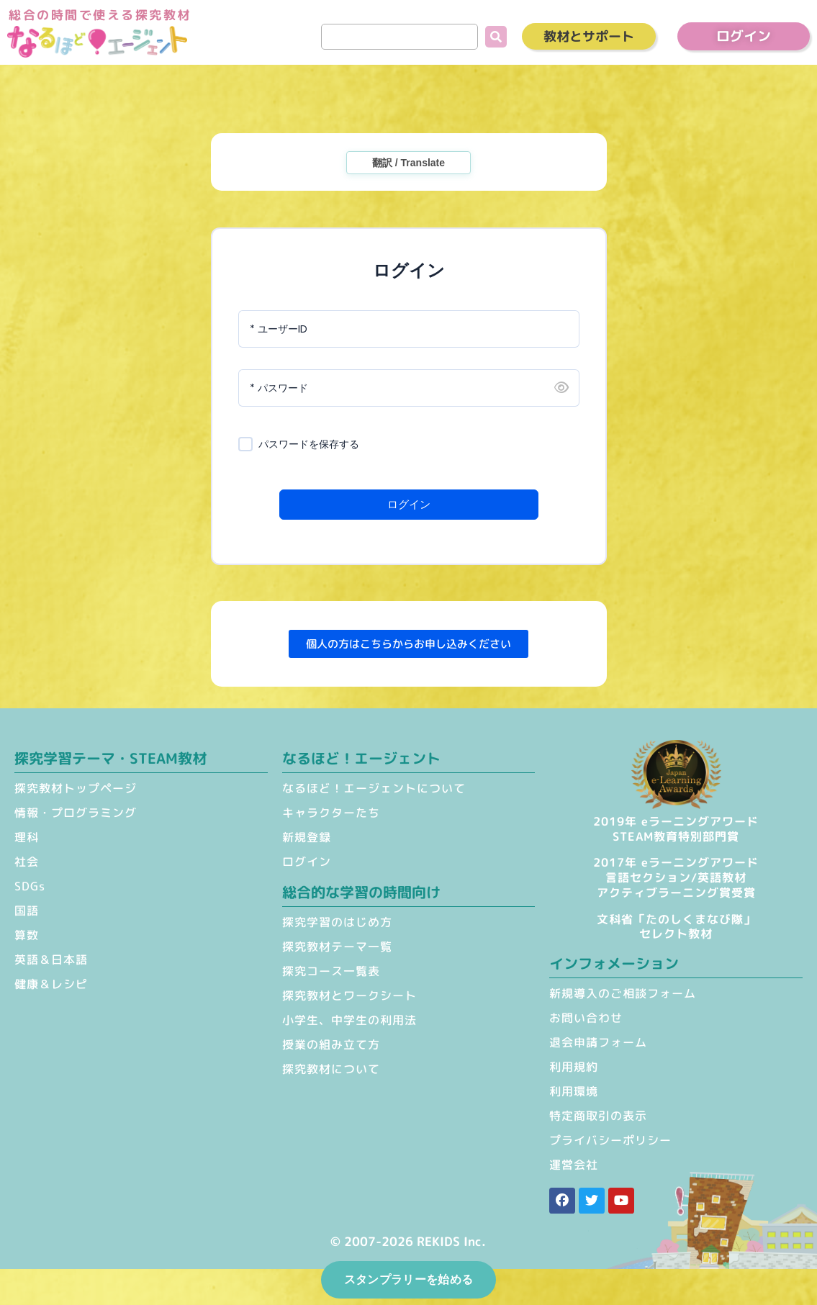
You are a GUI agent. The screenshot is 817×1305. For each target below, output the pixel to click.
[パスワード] (408, 388)
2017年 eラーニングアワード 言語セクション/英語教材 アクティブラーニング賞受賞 (676, 877)
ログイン (408, 504)
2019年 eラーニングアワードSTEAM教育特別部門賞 (676, 828)
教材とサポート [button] (588, 36)
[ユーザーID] (408, 329)
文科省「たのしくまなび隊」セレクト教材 (676, 926)
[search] (399, 37)
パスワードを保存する (308, 444)
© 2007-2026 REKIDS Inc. (408, 1241)
